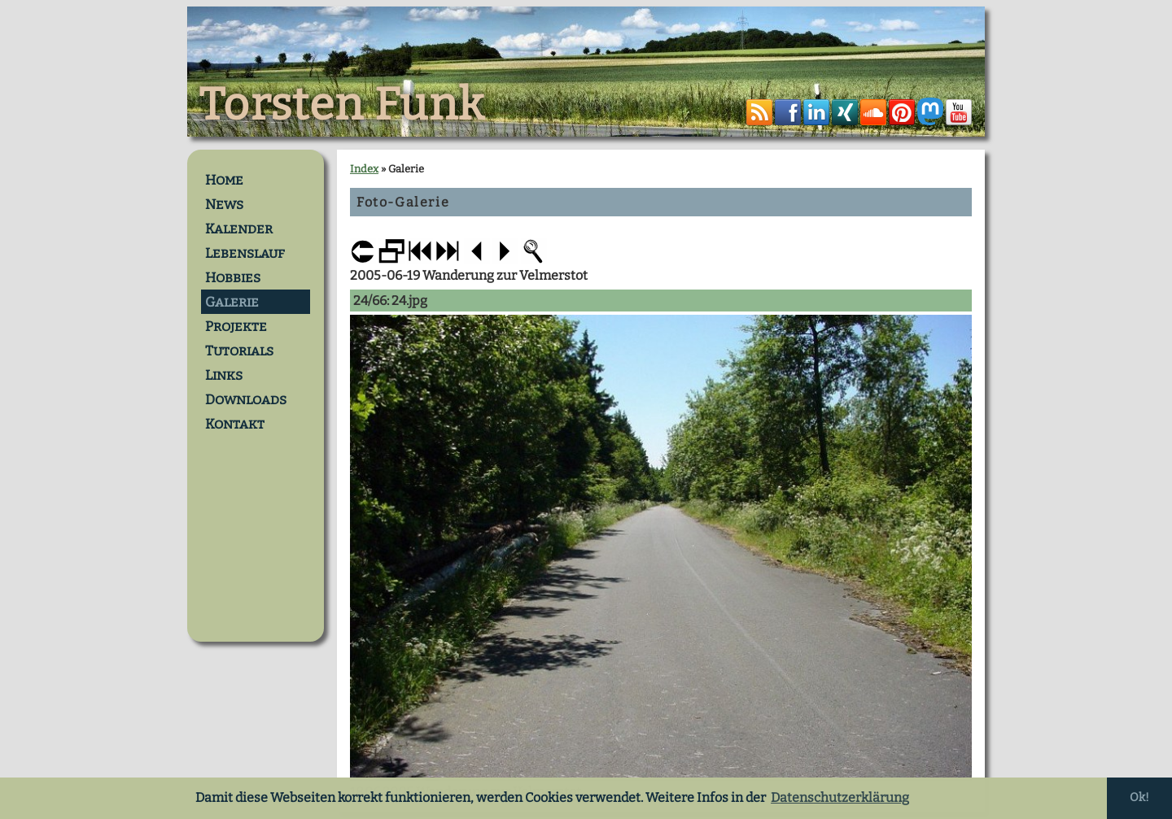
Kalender (239, 228)
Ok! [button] (1139, 797)
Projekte (236, 326)
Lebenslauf (245, 253)
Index (364, 169)
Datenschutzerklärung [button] (840, 797)
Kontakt (235, 424)
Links (224, 375)
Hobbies (232, 277)
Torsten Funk (342, 105)
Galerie (232, 302)
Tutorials (239, 350)
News (224, 204)
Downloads (245, 399)
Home (224, 180)
